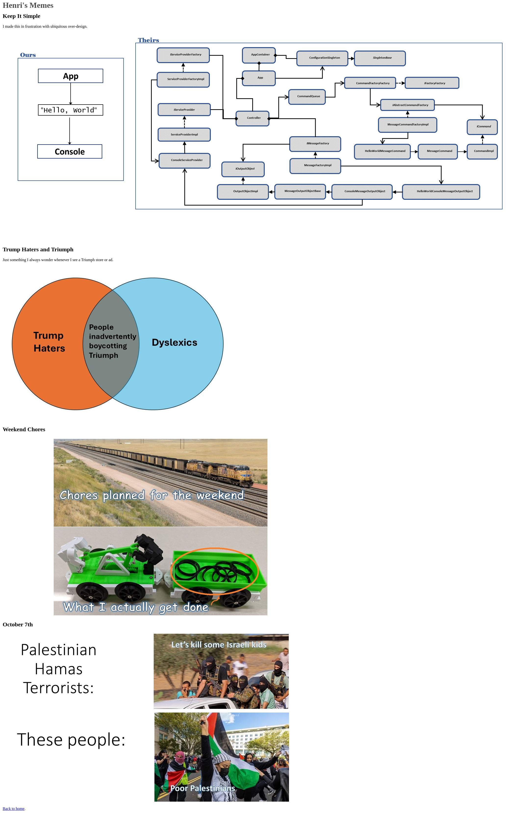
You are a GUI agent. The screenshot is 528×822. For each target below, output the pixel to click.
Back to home (14, 809)
